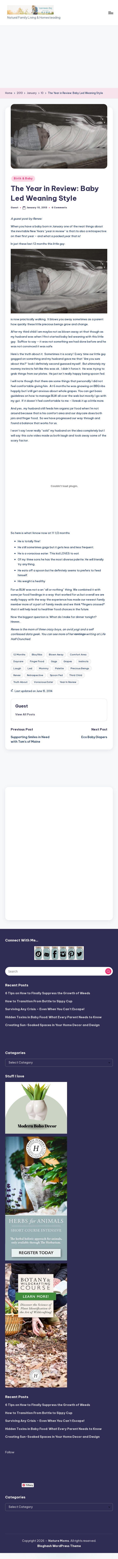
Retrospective (35, 675)
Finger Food (37, 661)
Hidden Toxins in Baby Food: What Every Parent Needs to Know (53, 1017)
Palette (59, 668)
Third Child (75, 675)
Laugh (17, 668)
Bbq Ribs (37, 654)
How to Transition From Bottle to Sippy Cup (38, 1001)
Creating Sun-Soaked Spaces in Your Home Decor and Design (52, 1025)
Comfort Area (78, 654)
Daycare (18, 661)
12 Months (19, 654)
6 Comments (59, 207)
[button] (25, 714)
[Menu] (110, 13)
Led (30, 668)
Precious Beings (80, 668)
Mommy (43, 668)
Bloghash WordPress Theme (59, 1546)
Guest (21, 706)
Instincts (83, 661)
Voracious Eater (43, 682)
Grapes (68, 661)
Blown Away (56, 654)
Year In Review (68, 682)
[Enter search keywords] (59, 971)
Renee (16, 675)
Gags (54, 661)
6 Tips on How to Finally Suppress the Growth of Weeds (47, 993)
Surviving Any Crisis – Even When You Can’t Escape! (45, 1009)
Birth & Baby (23, 178)
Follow (9, 1452)
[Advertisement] (59, 57)
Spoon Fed (56, 675)
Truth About (20, 682)
